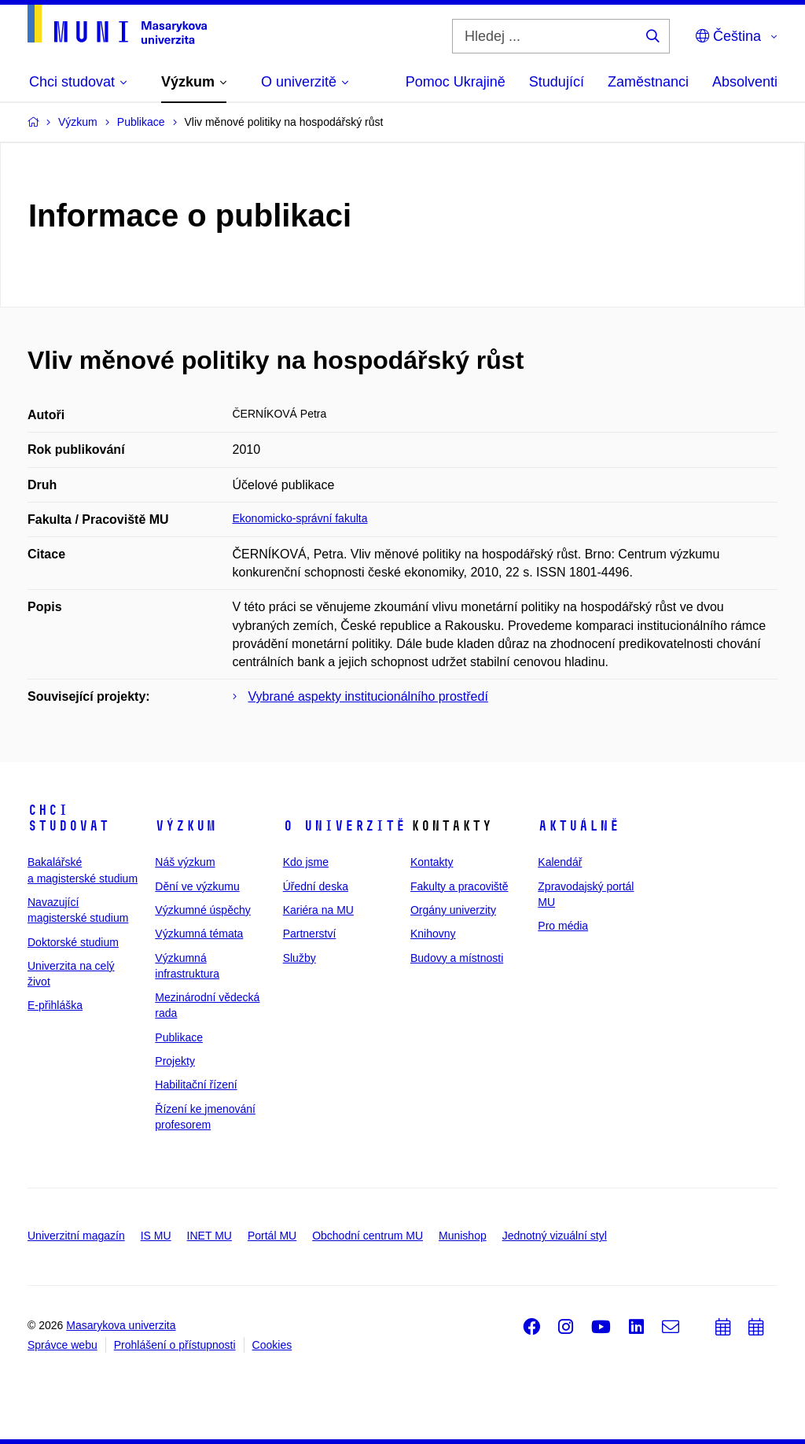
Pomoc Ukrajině (455, 82)
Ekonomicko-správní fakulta (300, 518)
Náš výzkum (185, 862)
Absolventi (744, 82)
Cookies (272, 1345)
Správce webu (62, 1345)
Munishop (463, 1235)
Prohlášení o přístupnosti (175, 1345)
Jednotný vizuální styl (554, 1235)
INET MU (209, 1235)
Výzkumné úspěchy (202, 910)
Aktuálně (578, 825)
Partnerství (309, 933)
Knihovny (433, 933)
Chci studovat (68, 817)
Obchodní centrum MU (367, 1235)
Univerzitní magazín (76, 1235)
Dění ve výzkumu (197, 886)
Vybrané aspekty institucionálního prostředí (368, 696)
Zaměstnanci (648, 82)
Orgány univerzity (453, 910)
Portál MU (272, 1235)
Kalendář (560, 862)
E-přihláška (55, 1005)
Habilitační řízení (196, 1084)
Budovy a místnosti (456, 958)
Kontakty (431, 862)
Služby (299, 958)
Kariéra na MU (318, 910)
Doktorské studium (73, 942)
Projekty (175, 1061)
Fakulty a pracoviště (459, 886)
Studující (556, 82)
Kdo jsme (306, 862)
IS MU (156, 1235)
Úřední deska (315, 886)
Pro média (563, 925)
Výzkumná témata (199, 933)
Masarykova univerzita (120, 1325)
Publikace (179, 1037)
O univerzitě (344, 825)
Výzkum (185, 825)
